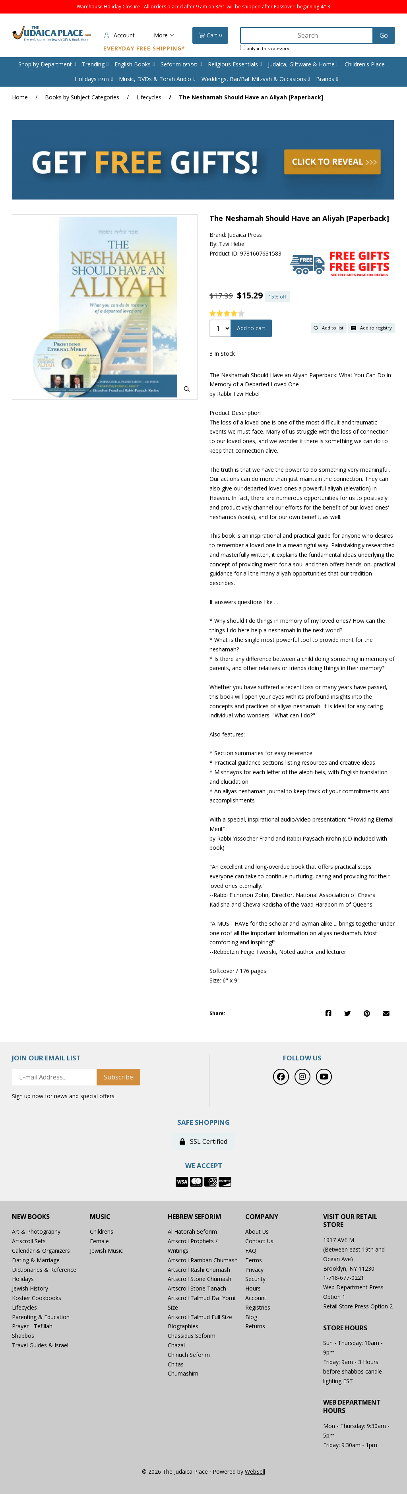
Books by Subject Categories (82, 97)
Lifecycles (148, 97)
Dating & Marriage (36, 1260)
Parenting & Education (41, 1317)
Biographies (183, 1326)
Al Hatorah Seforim (192, 1232)
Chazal (176, 1345)
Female (99, 1241)
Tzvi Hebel (232, 244)
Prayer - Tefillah (32, 1326)
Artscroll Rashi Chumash (199, 1269)
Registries (257, 1307)
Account (119, 35)
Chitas (176, 1364)
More (164, 35)
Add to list (328, 328)
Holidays (23, 1279)
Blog (251, 1317)
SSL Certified (203, 1141)
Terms (253, 1260)
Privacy (254, 1269)
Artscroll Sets (29, 1241)
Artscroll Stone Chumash (199, 1279)
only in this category (264, 48)
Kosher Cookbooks (36, 1298)
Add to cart (251, 328)
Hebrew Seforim (194, 1217)
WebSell (255, 1471)
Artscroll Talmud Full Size (200, 1317)
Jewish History (30, 1288)
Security (255, 1279)
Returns (255, 1326)
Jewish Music (106, 1250)
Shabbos (23, 1335)
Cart (210, 35)
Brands (325, 79)
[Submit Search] (383, 35)
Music (100, 1217)
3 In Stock (222, 353)
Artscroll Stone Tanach (197, 1288)
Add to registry (371, 328)
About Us (257, 1232)
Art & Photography (36, 1232)
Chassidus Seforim (191, 1335)
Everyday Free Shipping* (144, 48)
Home (20, 97)
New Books (31, 1217)
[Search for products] (307, 35)
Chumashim (183, 1374)
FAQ (250, 1250)
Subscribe (118, 1077)
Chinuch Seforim (189, 1354)
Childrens (101, 1232)
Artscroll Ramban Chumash (203, 1260)
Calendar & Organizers (41, 1250)
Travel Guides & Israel (40, 1345)
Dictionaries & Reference (44, 1269)
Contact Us (259, 1241)
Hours (253, 1288)
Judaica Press (245, 234)
